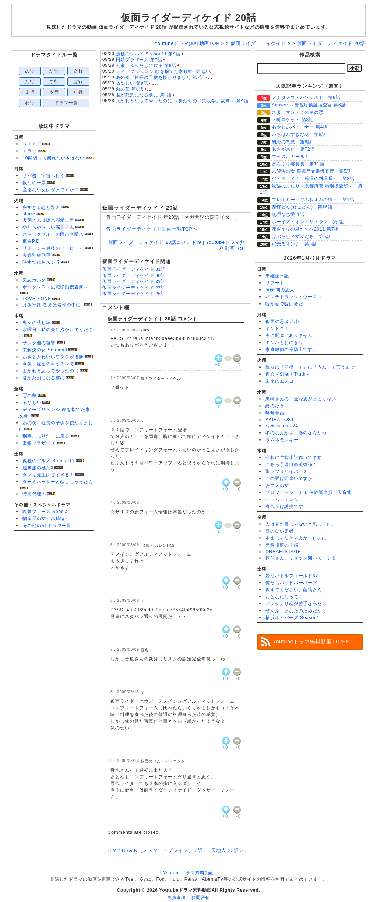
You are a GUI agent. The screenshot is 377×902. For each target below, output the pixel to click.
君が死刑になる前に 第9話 (144, 95)
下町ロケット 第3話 (293, 119)
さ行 (78, 70)
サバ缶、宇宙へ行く (43, 175)
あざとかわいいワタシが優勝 (53, 356)
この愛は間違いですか (289, 478)
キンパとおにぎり (284, 342)
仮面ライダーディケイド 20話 (188, 17)
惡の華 (29, 395)
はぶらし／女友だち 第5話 (301, 236)
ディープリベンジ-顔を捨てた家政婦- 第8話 (162, 71)
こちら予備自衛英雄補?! (291, 464)
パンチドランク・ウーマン (293, 296)
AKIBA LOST (279, 419)
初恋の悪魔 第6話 (292, 141)
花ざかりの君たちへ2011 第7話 (305, 229)
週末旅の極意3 (37, 467)
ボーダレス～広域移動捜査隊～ (55, 286)
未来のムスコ (279, 381)
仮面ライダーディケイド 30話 (134, 275)
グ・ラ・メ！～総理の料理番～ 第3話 (313, 178)
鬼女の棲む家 (36, 322)
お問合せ (200, 897)
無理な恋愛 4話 (288, 214)
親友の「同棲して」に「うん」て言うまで (310, 367)
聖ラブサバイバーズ (286, 471)
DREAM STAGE (283, 551)
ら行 (78, 92)
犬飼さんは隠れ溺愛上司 (48, 220)
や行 (54, 92)
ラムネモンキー (281, 439)
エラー (29, 151)
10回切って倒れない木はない (53, 158)
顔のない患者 (279, 531)
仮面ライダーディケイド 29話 (134, 281)
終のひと (274, 405)
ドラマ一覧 (66, 102)
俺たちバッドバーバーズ (291, 582)
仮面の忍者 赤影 (282, 321)
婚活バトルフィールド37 (291, 575)
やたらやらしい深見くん (48, 227)
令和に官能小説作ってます (293, 457)
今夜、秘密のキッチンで (48, 363)
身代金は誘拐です (284, 506)
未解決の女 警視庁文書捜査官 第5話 (311, 171)
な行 (54, 81)
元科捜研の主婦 (281, 545)
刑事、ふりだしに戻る (46, 436)
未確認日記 (277, 275)
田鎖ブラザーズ (38, 443)
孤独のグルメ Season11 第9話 (148, 54)
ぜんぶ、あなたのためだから (296, 610)
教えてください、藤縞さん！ (296, 589)
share (28, 214)
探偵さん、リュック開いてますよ (300, 558)
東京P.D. (31, 241)
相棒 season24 (281, 425)
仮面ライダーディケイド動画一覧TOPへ (152, 229)
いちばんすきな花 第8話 (299, 134)
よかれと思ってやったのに (50, 370)
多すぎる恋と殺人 (41, 207)
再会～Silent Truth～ (287, 374)
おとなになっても (284, 596)
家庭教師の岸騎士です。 (291, 349)
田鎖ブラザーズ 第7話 (139, 59)
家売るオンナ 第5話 (294, 243)
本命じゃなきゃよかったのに (296, 538)
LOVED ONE (36, 298)
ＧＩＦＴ (31, 144)
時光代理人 (34, 493)
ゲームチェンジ (281, 499)
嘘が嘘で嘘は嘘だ (284, 303)
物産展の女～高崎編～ (46, 518)
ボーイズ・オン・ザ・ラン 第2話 (308, 221)
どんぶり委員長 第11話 (298, 163)
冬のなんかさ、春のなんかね (296, 432)
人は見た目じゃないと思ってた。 (300, 524)
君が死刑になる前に (43, 377)
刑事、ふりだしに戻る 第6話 (146, 65)
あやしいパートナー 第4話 (300, 127)
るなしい (31, 402)
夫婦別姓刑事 (36, 255)
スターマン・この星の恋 (297, 112)
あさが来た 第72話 (293, 149)
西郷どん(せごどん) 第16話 (302, 207)
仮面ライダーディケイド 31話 (134, 269)
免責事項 (176, 897)
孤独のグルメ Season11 (48, 460)
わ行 (30, 102)
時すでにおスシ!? (41, 262)
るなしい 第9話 (132, 83)
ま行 (30, 92)
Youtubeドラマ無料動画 (188, 872)
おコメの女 (277, 485)
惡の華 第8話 (130, 89)
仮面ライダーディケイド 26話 (134, 293)
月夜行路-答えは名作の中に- (52, 305)
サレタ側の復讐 (38, 342)
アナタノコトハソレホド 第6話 (306, 97)
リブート (274, 282)
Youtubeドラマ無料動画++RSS (311, 642)
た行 (30, 81)
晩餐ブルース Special (45, 511)
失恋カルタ (34, 279)
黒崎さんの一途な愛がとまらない (300, 398)
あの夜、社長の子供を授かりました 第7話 (160, 77)
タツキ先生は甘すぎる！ (48, 474)
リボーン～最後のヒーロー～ (53, 248)
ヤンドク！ (277, 328)
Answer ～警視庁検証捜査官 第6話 (309, 105)
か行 (54, 70)
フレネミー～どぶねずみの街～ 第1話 (313, 199)
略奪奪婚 (274, 412)
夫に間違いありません (289, 335)
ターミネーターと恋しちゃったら (57, 481)
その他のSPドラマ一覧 (46, 525)
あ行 (30, 70)
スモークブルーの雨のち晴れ (53, 234)
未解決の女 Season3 (44, 349)
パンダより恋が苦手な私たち (296, 603)
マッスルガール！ (290, 156)
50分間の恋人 (280, 289)
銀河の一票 (34, 182)
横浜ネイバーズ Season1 (292, 617)
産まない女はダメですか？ (50, 189)
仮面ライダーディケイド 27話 (134, 287)
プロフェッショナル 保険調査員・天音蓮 (308, 492)
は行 (78, 81)
